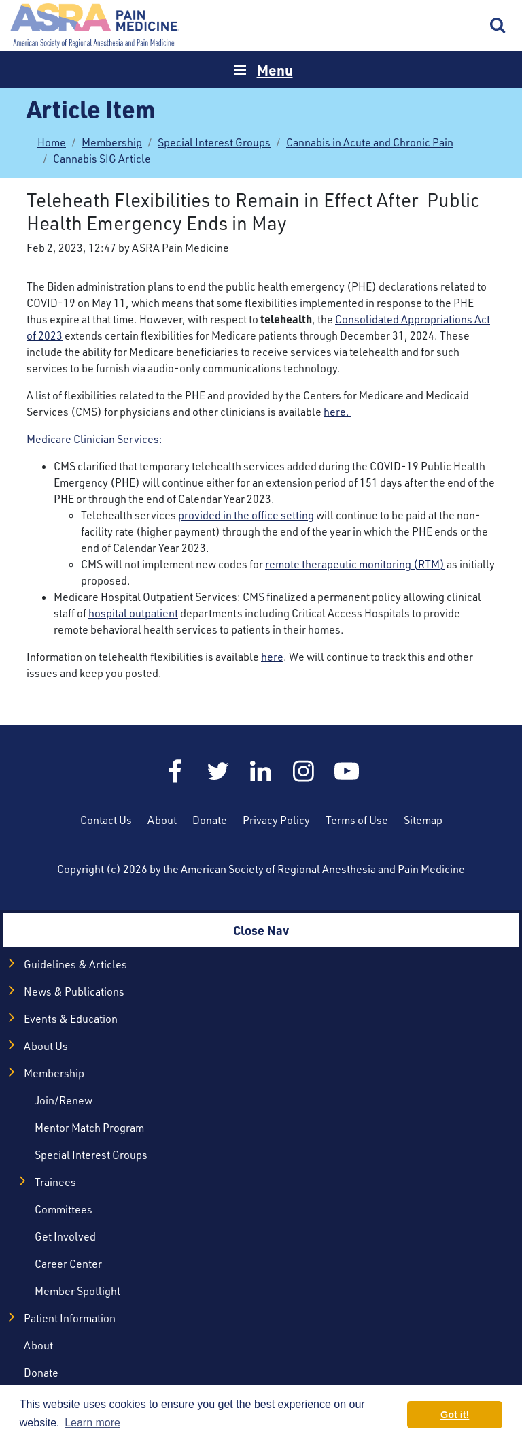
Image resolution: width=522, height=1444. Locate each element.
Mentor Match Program (89, 1127)
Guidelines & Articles (75, 964)
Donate (209, 820)
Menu (275, 70)
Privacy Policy (276, 820)
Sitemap (423, 820)
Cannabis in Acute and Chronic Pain (369, 142)
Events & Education (71, 1018)
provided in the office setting (246, 515)
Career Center (68, 1263)
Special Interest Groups (214, 142)
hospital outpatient (133, 613)
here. (337, 412)
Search (498, 25)
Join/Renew (63, 1100)
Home (95, 25)
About (162, 820)
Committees (63, 1209)
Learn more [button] (92, 1422)
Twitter (218, 771)
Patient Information (70, 1318)
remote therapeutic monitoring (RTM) (355, 564)
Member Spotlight (77, 1291)
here (272, 656)
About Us (46, 1046)
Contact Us (106, 820)
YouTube (346, 771)
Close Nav (261, 930)
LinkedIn (261, 771)
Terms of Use (357, 820)
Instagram (303, 771)
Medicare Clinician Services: (94, 439)
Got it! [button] (454, 1414)
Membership (112, 142)
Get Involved (65, 1236)
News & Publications (74, 991)
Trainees (55, 1182)
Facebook (175, 771)
